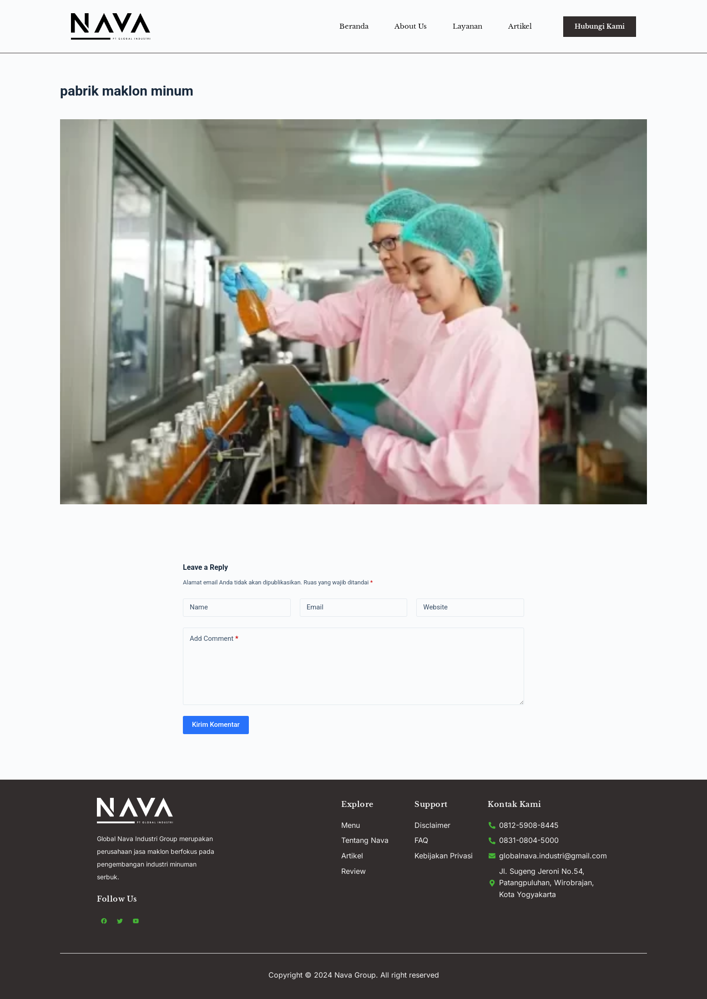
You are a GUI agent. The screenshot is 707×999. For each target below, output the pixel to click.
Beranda (354, 26)
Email (315, 607)
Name (199, 607)
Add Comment (214, 638)
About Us (410, 26)
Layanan (467, 26)
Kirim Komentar (216, 724)
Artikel (520, 26)
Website (435, 607)
